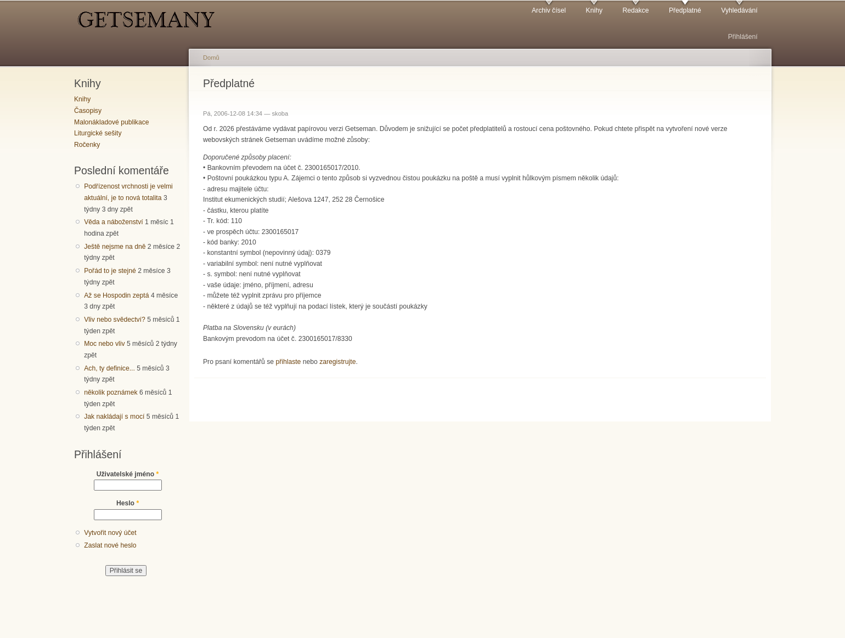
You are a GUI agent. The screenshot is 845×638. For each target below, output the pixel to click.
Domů (211, 57)
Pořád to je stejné (110, 271)
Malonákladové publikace (111, 122)
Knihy (594, 10)
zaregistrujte (337, 362)
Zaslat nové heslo (110, 545)
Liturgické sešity (97, 133)
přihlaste (288, 362)
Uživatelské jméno (128, 474)
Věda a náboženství (113, 222)
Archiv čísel (549, 10)
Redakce (635, 10)
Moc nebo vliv (104, 344)
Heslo (127, 503)
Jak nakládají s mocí (114, 416)
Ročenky (87, 145)
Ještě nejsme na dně (114, 246)
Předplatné (685, 10)
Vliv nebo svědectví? (114, 319)
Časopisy (88, 111)
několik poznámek (110, 392)
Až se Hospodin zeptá (116, 295)
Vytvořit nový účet (110, 533)
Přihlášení (743, 37)
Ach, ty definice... (109, 368)
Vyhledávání (739, 10)
